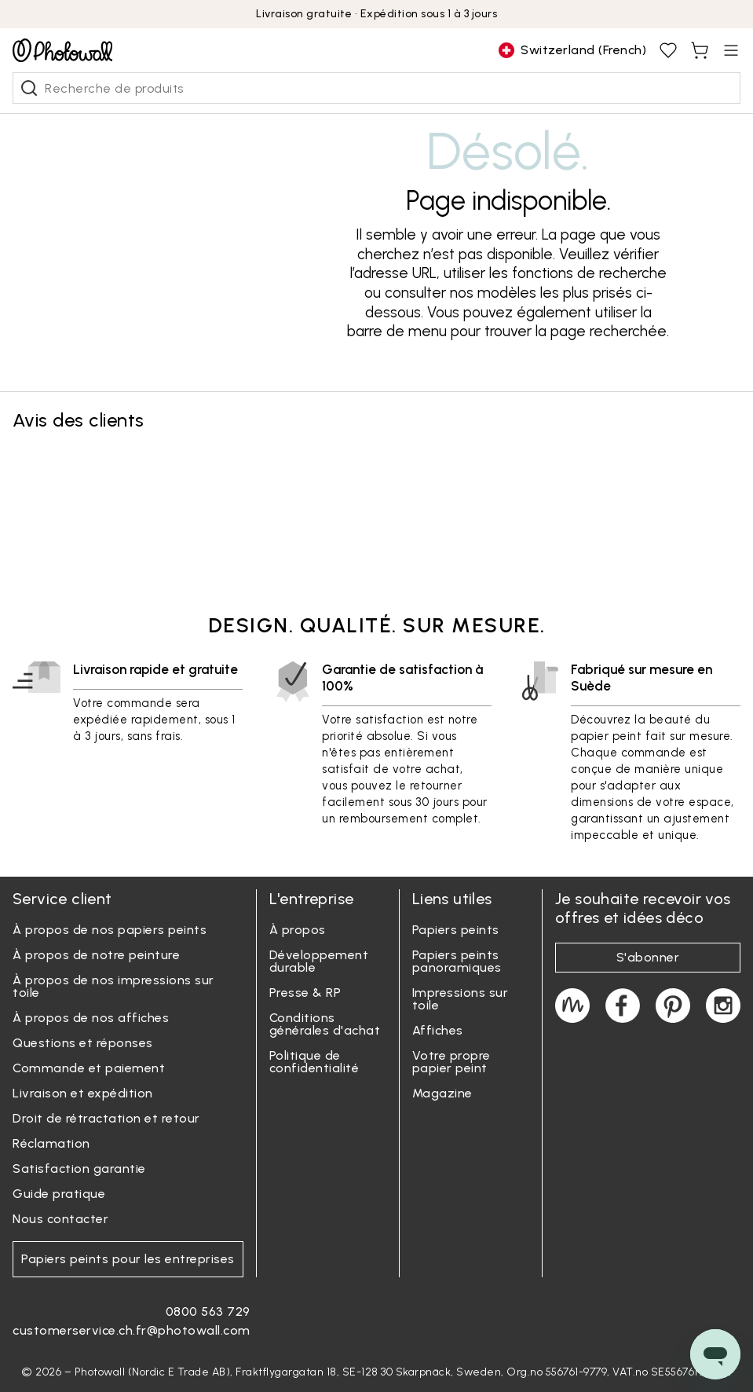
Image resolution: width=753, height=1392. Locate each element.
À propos (297, 929)
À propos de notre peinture (96, 954)
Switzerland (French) (572, 50)
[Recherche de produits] (29, 88)
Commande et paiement (89, 1067)
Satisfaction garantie (79, 1168)
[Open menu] (731, 50)
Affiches (437, 1030)
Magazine (442, 1093)
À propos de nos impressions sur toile (113, 986)
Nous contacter (60, 1218)
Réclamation (51, 1143)
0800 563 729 (208, 1311)
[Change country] (572, 50)
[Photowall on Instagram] (723, 1005)
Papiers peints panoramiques (457, 961)
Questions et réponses (83, 1042)
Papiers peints (455, 929)
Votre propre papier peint (451, 1061)
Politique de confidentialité (314, 1061)
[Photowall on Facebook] (622, 1005)
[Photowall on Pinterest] (673, 1005)
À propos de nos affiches (91, 1017)
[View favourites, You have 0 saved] (668, 50)
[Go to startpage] (62, 50)
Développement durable (319, 961)
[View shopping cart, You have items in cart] (699, 50)
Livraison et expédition (83, 1093)
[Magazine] (572, 1005)
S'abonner (648, 957)
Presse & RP (305, 992)
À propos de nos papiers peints (110, 929)
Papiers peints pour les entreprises (128, 1258)
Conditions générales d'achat (325, 1024)
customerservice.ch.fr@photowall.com (131, 1330)
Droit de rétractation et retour (106, 1118)
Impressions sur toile (460, 999)
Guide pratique (59, 1193)
